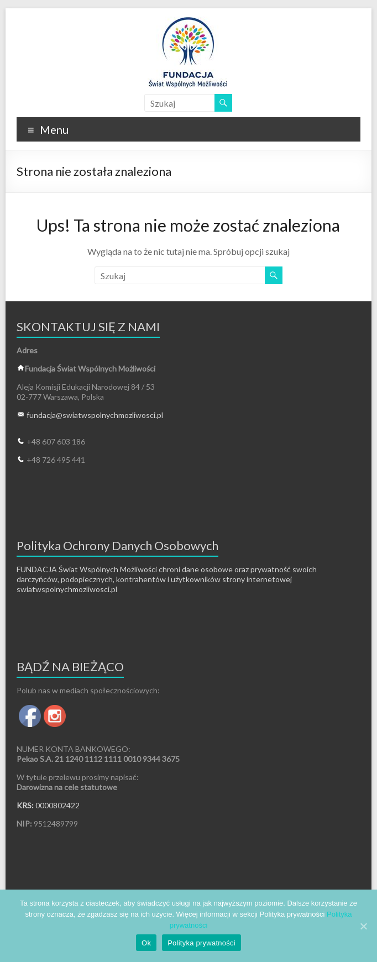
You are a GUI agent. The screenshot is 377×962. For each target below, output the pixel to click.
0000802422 (57, 805)
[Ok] (363, 926)
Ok (146, 943)
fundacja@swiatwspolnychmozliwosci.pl (95, 415)
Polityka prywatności (201, 943)
